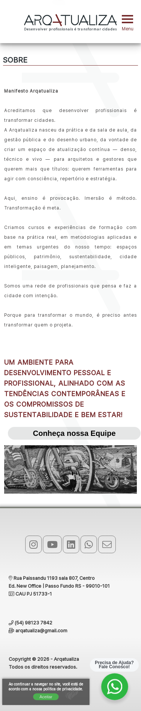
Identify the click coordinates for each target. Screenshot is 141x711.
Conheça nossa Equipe (74, 433)
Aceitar (45, 697)
